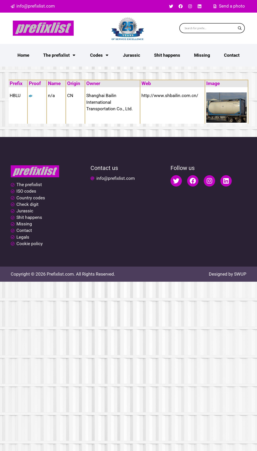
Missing (202, 55)
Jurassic (131, 55)
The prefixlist (59, 55)
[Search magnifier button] (240, 28)
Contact (232, 55)
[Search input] (210, 28)
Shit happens (167, 55)
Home (23, 55)
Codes (99, 55)
